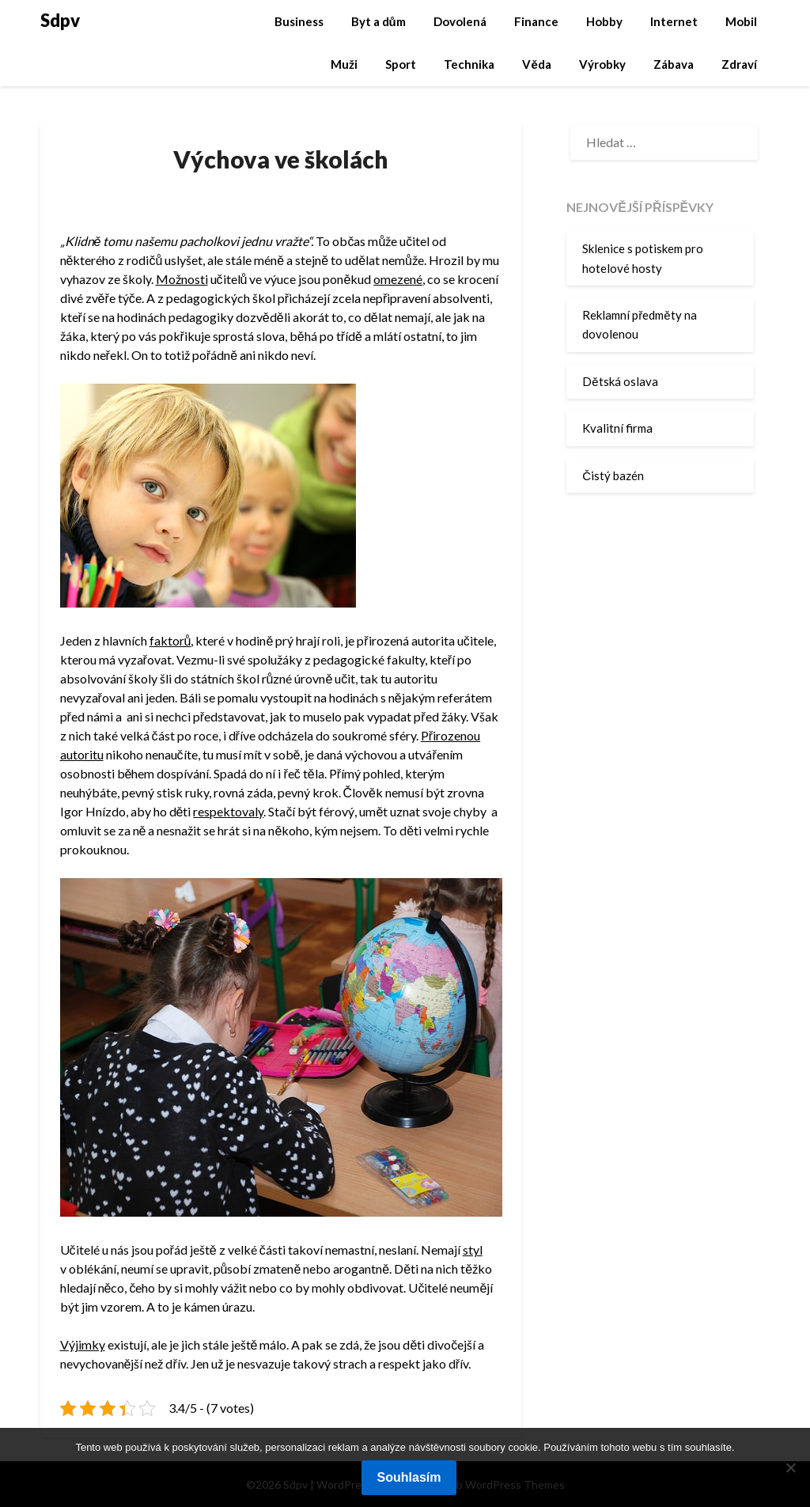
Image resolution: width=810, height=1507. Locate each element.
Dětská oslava (619, 381)
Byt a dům (378, 21)
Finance (536, 21)
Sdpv (60, 20)
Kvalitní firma (617, 428)
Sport (400, 64)
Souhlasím (409, 1477)
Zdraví (739, 64)
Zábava (673, 64)
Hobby (604, 21)
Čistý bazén (613, 475)
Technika (469, 64)
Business (299, 21)
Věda (536, 64)
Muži (344, 64)
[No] (790, 1467)
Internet (674, 21)
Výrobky (602, 64)
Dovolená (459, 21)
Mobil (741, 21)
